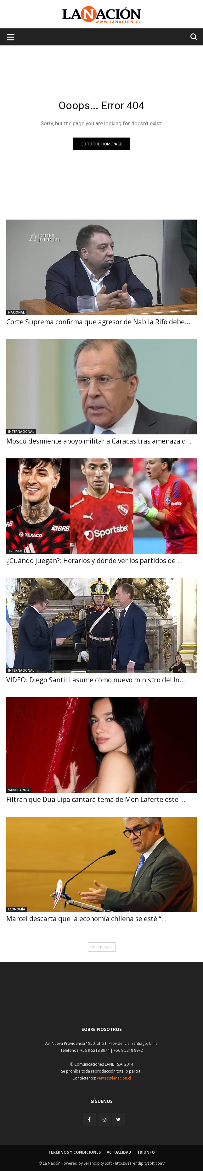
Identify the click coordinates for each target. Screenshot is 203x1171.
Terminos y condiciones (74, 1152)
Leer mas (101, 947)
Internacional (21, 431)
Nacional (16, 312)
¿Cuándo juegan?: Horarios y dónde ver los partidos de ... (94, 560)
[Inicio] (101, 1006)
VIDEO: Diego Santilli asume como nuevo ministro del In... (95, 679)
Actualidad (119, 1152)
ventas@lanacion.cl (114, 1078)
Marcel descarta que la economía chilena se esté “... (86, 918)
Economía (16, 909)
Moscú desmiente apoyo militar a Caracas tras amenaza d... (99, 441)
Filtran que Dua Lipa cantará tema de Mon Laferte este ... (96, 799)
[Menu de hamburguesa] (11, 36)
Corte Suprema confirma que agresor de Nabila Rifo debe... (98, 321)
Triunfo (15, 551)
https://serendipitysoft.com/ (140, 1163)
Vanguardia (19, 790)
